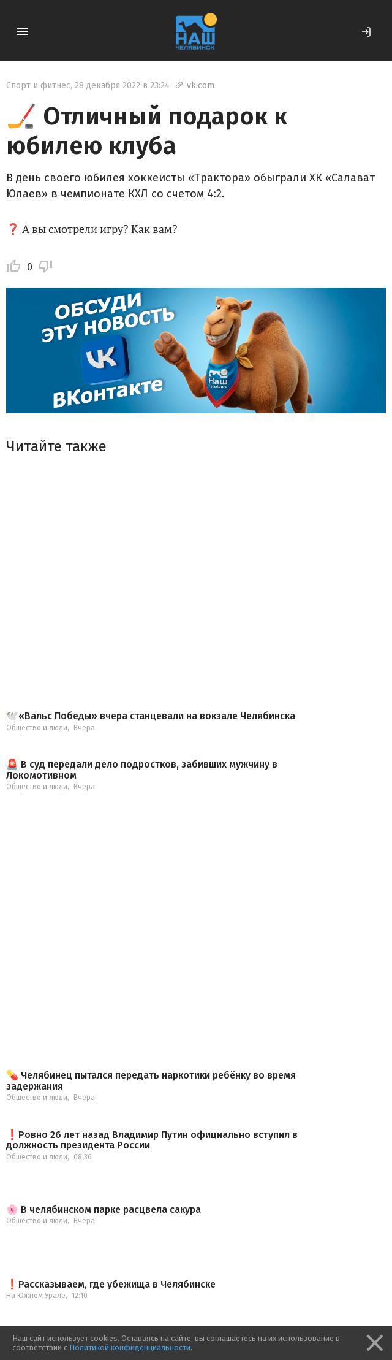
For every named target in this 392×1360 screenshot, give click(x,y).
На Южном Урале (36, 1295)
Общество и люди (36, 728)
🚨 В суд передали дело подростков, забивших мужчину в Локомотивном (141, 770)
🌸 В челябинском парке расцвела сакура (103, 1209)
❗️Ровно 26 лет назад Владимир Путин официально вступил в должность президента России (152, 1140)
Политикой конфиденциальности (129, 1347)
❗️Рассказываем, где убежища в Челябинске (111, 1284)
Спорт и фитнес (38, 85)
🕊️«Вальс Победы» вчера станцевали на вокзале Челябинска (150, 716)
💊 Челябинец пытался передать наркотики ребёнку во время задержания (151, 1080)
